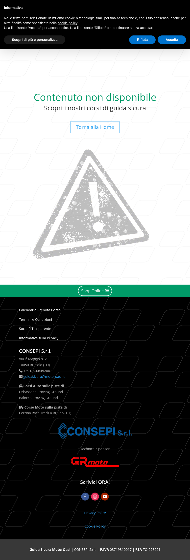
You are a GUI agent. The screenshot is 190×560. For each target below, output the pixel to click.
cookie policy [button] (67, 23)
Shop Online (92, 291)
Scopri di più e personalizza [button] (34, 40)
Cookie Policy (95, 526)
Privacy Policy (95, 512)
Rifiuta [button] (142, 40)
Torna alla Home (95, 127)
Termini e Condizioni (35, 319)
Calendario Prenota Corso (40, 310)
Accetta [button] (172, 40)
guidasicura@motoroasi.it (44, 376)
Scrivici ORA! (95, 482)
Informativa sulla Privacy (38, 338)
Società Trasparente (35, 328)
